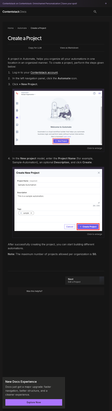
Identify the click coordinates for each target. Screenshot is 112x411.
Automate (22, 28)
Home (11, 28)
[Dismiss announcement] (60, 381)
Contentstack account (44, 72)
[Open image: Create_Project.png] (58, 200)
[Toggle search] (95, 12)
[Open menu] (104, 12)
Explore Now (34, 402)
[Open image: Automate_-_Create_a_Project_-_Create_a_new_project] (58, 118)
